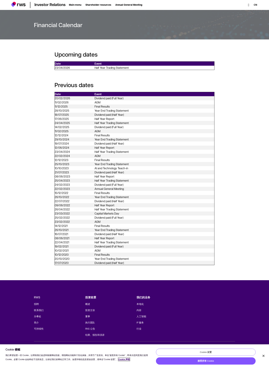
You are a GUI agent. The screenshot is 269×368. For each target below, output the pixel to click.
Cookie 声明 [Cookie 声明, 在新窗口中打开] (124, 359)
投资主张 (90, 310)
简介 (36, 322)
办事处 (37, 316)
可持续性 (39, 328)
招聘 (36, 303)
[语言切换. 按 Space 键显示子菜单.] (255, 5)
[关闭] (263, 356)
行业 (139, 328)
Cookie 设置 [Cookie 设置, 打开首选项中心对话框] (206, 352)
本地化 (140, 303)
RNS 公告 (90, 328)
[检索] (248, 5)
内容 (139, 310)
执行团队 (90, 322)
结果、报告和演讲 (94, 334)
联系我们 (39, 310)
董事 (87, 316)
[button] (18, 4)
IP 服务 (140, 322)
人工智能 (141, 316)
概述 (87, 303)
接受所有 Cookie (206, 360)
